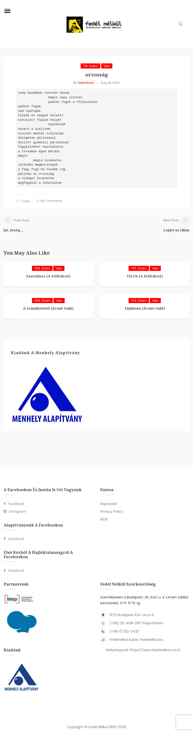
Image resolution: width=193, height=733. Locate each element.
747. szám (139, 262)
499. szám (42, 295)
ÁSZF (104, 513)
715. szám (90, 66)
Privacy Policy (111, 505)
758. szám (42, 262)
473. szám (139, 295)
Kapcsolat (108, 497)
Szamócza (86, 83)
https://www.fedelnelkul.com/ (155, 643)
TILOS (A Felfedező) (145, 270)
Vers (107, 66)
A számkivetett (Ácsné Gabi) (48, 302)
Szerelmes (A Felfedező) (48, 270)
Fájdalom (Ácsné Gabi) (145, 302)
